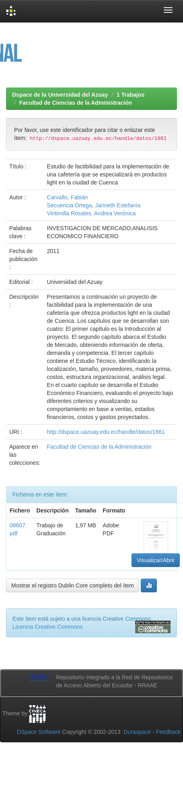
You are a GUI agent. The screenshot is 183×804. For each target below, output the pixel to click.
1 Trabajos (130, 94)
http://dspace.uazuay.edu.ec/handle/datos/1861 (106, 432)
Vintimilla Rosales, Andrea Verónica (91, 213)
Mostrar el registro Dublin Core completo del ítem (72, 585)
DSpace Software (39, 732)
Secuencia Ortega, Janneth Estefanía (94, 205)
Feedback (168, 732)
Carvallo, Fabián (67, 197)
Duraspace (137, 732)
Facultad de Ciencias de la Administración (75, 102)
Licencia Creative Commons (47, 627)
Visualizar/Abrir (156, 560)
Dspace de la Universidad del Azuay (60, 94)
